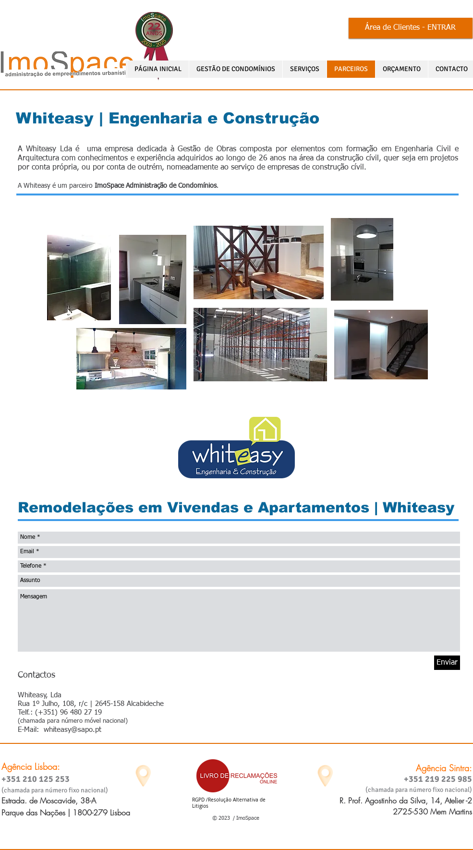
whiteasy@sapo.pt (72, 729)
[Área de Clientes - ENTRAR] (411, 28)
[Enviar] (447, 663)
